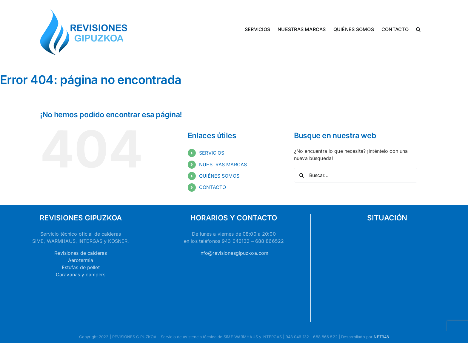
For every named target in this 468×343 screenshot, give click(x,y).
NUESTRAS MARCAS (223, 164)
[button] (418, 29)
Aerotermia (80, 260)
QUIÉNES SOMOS (219, 176)
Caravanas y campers (80, 275)
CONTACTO (212, 187)
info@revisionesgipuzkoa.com (233, 253)
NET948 (381, 336)
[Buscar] (301, 175)
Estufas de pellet (81, 267)
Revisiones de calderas (80, 253)
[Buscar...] (355, 175)
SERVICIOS (211, 153)
